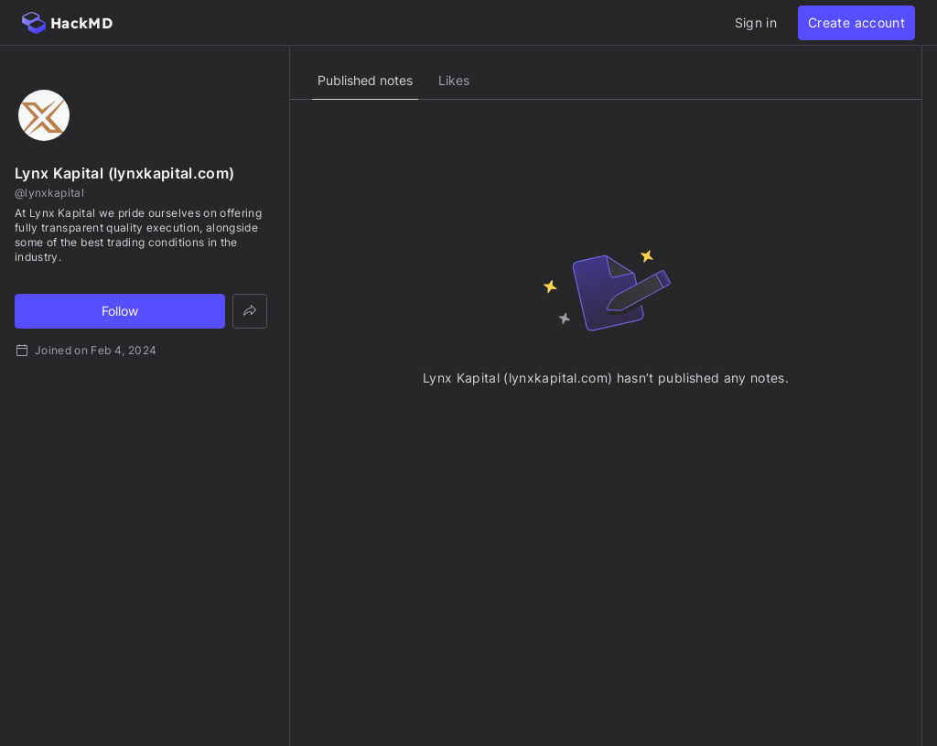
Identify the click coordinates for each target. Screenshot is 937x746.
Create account (856, 22)
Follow (120, 311)
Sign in (756, 22)
